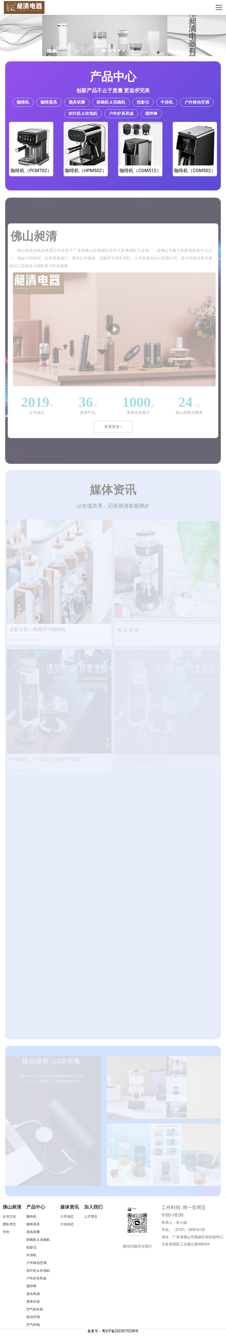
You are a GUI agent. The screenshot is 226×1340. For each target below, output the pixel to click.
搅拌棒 (151, 113)
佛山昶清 (12, 1207)
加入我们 (93, 1207)
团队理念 (9, 1224)
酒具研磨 (77, 102)
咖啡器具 (49, 102)
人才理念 (90, 1216)
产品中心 (113, 76)
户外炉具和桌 (121, 113)
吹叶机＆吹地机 (83, 113)
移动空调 (33, 1317)
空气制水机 (34, 1309)
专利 (6, 1232)
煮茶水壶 (33, 1301)
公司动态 (67, 1216)
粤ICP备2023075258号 (120, 1331)
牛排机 (167, 102)
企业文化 (9, 1216)
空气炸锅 (33, 1325)
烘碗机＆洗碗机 (110, 102)
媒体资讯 (69, 1207)
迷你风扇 (33, 1294)
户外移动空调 (196, 102)
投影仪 (143, 102)
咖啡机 (23, 102)
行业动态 (67, 1224)
